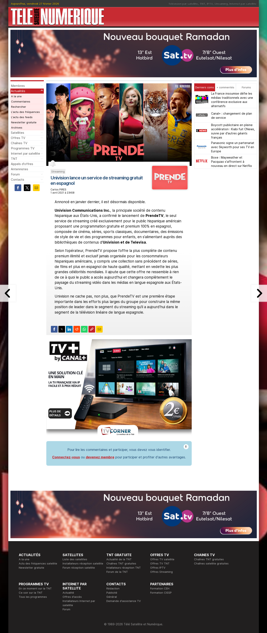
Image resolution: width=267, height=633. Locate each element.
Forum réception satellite (79, 567)
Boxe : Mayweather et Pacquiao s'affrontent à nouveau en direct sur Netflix (231, 162)
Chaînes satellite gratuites (211, 563)
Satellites (17, 133)
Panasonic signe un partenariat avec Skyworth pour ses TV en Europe (232, 147)
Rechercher (18, 106)
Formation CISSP (161, 592)
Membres (18, 86)
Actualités (18, 91)
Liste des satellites (75, 559)
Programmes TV (22, 148)
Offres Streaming (161, 571)
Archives (16, 127)
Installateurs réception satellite (83, 563)
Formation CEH (159, 588)
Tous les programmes (33, 596)
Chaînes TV (19, 143)
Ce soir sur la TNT (31, 592)
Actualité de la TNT (119, 559)
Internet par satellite (242, 3)
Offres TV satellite (162, 559)
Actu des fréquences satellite (38, 563)
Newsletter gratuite (24, 122)
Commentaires (20, 101)
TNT (202, 3)
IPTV (210, 3)
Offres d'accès (72, 596)
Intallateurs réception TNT (123, 567)
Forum (15, 174)
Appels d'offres (22, 164)
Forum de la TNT (117, 571)
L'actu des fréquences (25, 112)
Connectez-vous (66, 457)
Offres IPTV (157, 567)
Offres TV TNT (160, 563)
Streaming (221, 3)
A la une (16, 96)
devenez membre (100, 457)
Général (111, 596)
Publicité (111, 592)
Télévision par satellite (183, 3)
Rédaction (113, 588)
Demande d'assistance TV (123, 601)
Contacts (17, 179)
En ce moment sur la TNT (35, 588)
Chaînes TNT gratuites (121, 563)
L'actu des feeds (22, 117)
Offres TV (18, 138)
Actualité (68, 592)
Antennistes (19, 169)
